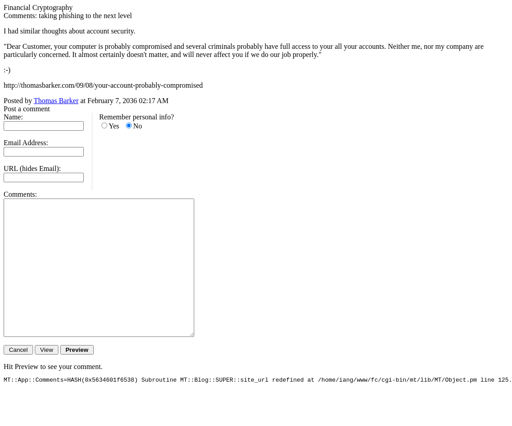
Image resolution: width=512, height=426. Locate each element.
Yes (114, 126)
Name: (13, 117)
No (137, 126)
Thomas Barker (55, 100)
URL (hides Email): (32, 168)
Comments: (20, 194)
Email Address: (26, 143)
